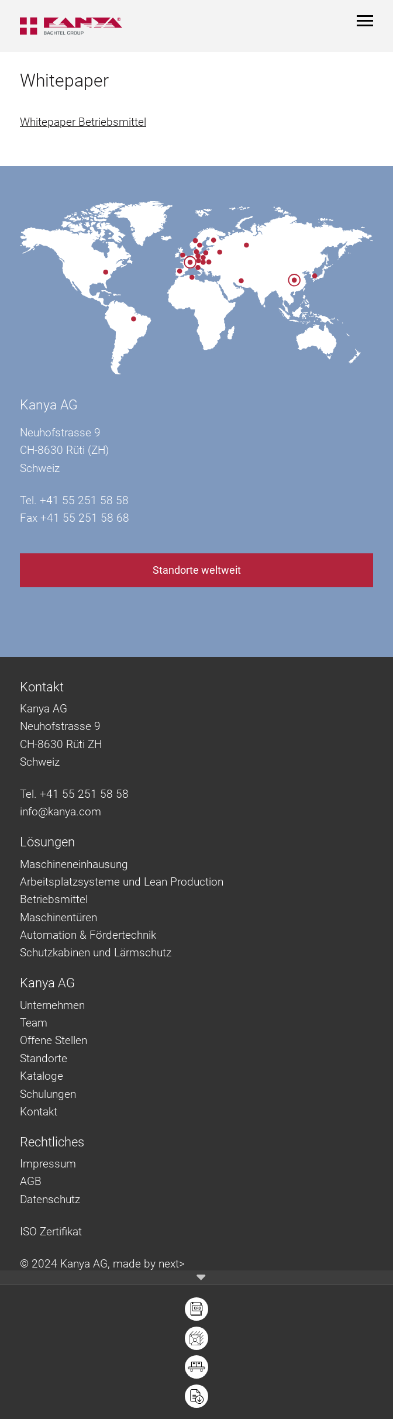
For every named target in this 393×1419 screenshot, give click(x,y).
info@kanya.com (60, 811)
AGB (31, 1181)
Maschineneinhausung (74, 864)
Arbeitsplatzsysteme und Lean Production (121, 881)
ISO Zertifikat (51, 1231)
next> (171, 1263)
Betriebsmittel (54, 899)
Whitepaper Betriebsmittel (83, 122)
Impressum (48, 1163)
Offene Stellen (53, 1040)
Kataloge (41, 1076)
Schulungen (48, 1094)
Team (33, 1022)
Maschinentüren (58, 917)
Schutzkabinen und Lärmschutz (95, 952)
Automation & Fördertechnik (88, 935)
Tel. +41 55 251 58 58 (74, 794)
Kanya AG (49, 405)
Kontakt (38, 1111)
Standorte (43, 1058)
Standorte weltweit (197, 570)
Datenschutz (50, 1199)
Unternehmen (52, 1005)
